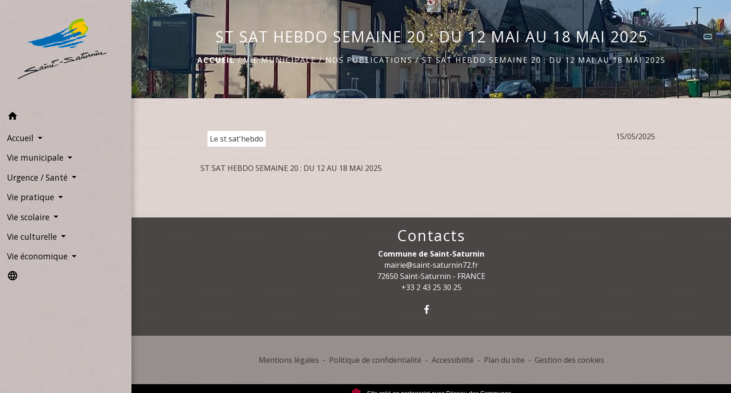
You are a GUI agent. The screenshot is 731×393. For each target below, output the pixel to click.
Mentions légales (289, 360)
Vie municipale (280, 60)
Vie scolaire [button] (29, 217)
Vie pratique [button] (31, 197)
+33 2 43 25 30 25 (431, 287)
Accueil (216, 60)
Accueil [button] (21, 137)
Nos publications (369, 60)
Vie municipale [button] (36, 157)
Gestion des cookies (569, 360)
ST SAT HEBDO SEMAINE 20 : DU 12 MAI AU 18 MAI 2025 (544, 60)
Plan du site (504, 360)
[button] (65, 117)
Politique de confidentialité (375, 360)
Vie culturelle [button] (33, 236)
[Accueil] (65, 53)
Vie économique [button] (38, 256)
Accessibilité (453, 360)
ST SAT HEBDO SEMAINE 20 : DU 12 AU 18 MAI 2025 (291, 168)
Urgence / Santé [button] (38, 177)
